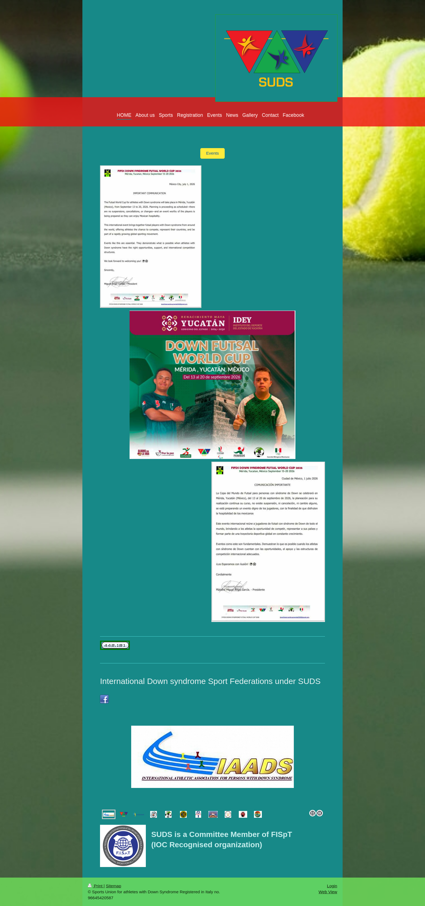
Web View (327, 891)
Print (96, 886)
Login (332, 886)
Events (212, 153)
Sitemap (113, 886)
